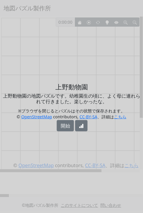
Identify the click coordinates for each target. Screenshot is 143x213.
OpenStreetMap (36, 116)
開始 (65, 125)
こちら (120, 116)
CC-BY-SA (88, 116)
